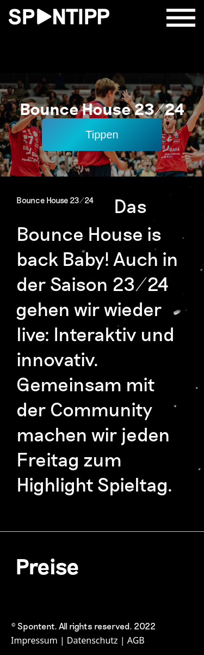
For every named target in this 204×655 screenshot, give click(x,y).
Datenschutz (92, 640)
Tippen (101, 135)
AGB (136, 640)
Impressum (34, 640)
